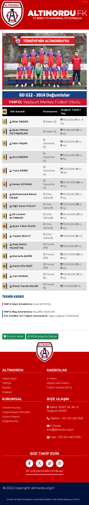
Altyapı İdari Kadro (58, 382)
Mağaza (7, 391)
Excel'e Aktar (14, 336)
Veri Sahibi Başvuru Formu (66, 499)
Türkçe (85, 1)
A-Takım (52, 378)
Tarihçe (6, 382)
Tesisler (6, 387)
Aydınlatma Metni (42, 499)
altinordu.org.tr (42, 488)
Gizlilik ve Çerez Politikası (19, 499)
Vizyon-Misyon (11, 416)
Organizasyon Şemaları (16, 411)
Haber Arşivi (9, 378)
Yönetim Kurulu (11, 407)
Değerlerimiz (10, 420)
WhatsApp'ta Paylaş (42, 336)
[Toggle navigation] (81, 22)
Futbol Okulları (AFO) (59, 387)
